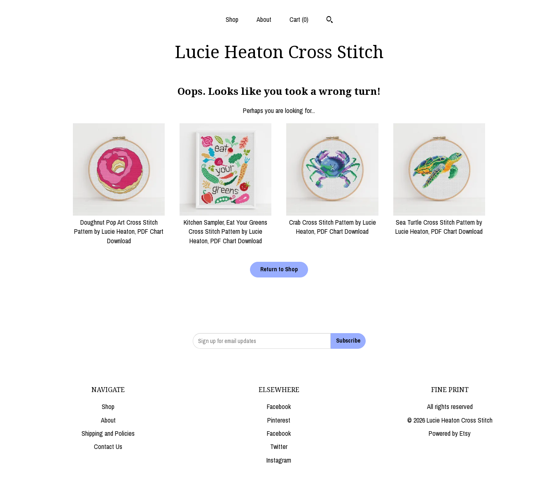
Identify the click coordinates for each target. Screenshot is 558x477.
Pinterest (278, 420)
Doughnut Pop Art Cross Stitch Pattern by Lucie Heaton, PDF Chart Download (119, 227)
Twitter (278, 446)
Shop (232, 19)
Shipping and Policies (108, 433)
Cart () (299, 19)
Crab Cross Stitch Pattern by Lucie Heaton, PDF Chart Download (332, 222)
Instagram (278, 460)
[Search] (330, 20)
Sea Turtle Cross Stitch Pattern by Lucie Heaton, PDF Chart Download (439, 222)
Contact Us (108, 446)
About (264, 19)
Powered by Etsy (450, 433)
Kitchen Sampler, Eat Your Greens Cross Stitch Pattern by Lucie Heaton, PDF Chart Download (225, 227)
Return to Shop (279, 269)
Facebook (279, 406)
